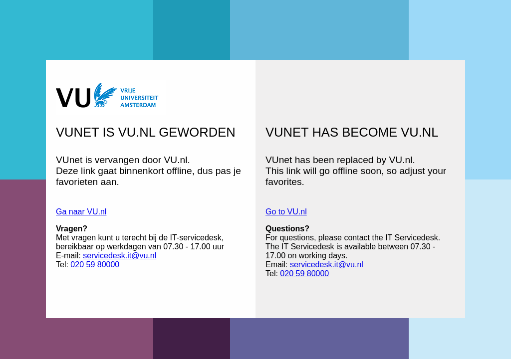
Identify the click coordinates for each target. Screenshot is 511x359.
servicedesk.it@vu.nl (119, 255)
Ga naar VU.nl (81, 211)
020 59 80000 (94, 264)
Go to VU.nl (286, 211)
